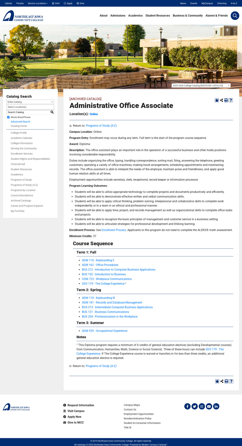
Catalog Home (19, 125)
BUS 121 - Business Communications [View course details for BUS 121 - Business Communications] (105, 312)
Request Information (78, 405)
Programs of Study (21, 179)
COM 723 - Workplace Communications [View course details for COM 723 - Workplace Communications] (107, 279)
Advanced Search (20, 121)
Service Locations (37, 3)
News (183, 3)
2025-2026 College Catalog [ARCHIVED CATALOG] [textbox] (198, 85)
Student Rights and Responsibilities (30, 158)
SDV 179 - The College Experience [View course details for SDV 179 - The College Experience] (103, 283)
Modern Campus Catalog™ (154, 444)
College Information (22, 143)
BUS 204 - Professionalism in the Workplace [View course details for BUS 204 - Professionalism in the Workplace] (109, 316)
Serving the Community (24, 148)
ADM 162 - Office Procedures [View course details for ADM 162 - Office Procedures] (100, 265)
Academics (135, 15)
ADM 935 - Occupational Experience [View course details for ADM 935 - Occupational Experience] (104, 330)
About (103, 15)
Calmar (8, 3)
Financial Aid (18, 164)
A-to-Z (234, 3)
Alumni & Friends (217, 15)
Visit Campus (73, 411)
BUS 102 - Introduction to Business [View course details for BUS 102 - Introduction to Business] (104, 274)
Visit (55, 3)
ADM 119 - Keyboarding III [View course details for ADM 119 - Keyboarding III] (98, 298)
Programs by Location (23, 190)
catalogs (81, 444)
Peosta (20, 3)
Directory (222, 3)
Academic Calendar (21, 138)
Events (193, 3)
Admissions (117, 15)
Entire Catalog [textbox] (15, 102)
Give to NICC (73, 422)
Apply (68, 3)
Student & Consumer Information (142, 423)
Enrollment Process (114, 230)
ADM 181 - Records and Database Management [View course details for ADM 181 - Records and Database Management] (112, 302)
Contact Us (130, 409)
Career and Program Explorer (27, 205)
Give (80, 3)
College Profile (19, 132)
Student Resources (158, 15)
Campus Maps (132, 405)
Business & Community (188, 15)
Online (94, 114)
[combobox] (201, 85)
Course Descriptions (22, 195)
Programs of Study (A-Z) (24, 185)
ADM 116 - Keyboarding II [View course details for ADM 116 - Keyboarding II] (98, 260)
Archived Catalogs (21, 200)
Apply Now (72, 416)
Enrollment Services (22, 153)
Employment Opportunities (139, 414)
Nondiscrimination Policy (137, 418)
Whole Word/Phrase (20, 117)
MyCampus (207, 3)
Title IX (127, 427)
